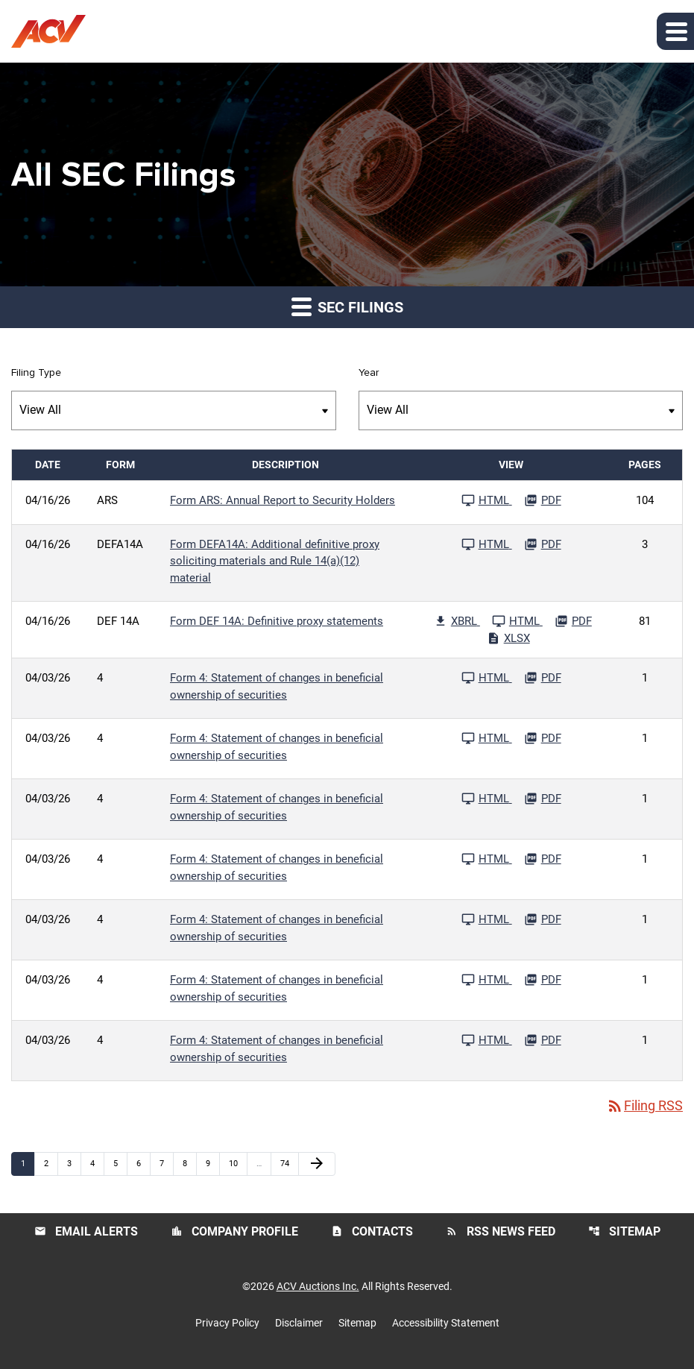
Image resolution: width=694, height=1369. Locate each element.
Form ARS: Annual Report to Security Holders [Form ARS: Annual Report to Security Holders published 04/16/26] (282, 500)
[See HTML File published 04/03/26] (486, 677)
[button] (675, 31)
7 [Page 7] (166, 1163)
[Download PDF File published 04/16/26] (542, 500)
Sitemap (624, 1231)
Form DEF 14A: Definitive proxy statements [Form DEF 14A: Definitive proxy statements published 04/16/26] (276, 621)
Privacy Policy (227, 1323)
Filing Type (36, 373)
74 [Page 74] (289, 1163)
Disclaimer (299, 1323)
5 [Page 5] (120, 1163)
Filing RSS (644, 1106)
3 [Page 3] (73, 1163)
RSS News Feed (500, 1231)
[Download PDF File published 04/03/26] (542, 677)
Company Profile (234, 1231)
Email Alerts (86, 1231)
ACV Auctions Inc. (318, 1286)
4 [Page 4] (96, 1163)
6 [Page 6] (143, 1163)
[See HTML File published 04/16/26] (486, 500)
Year (369, 373)
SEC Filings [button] (347, 306)
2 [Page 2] (50, 1163)
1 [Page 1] (27, 1163)
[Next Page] (316, 1164)
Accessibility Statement (445, 1323)
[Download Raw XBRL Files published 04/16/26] (457, 621)
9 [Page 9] (212, 1163)
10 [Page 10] (237, 1163)
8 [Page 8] (189, 1163)
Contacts (372, 1231)
